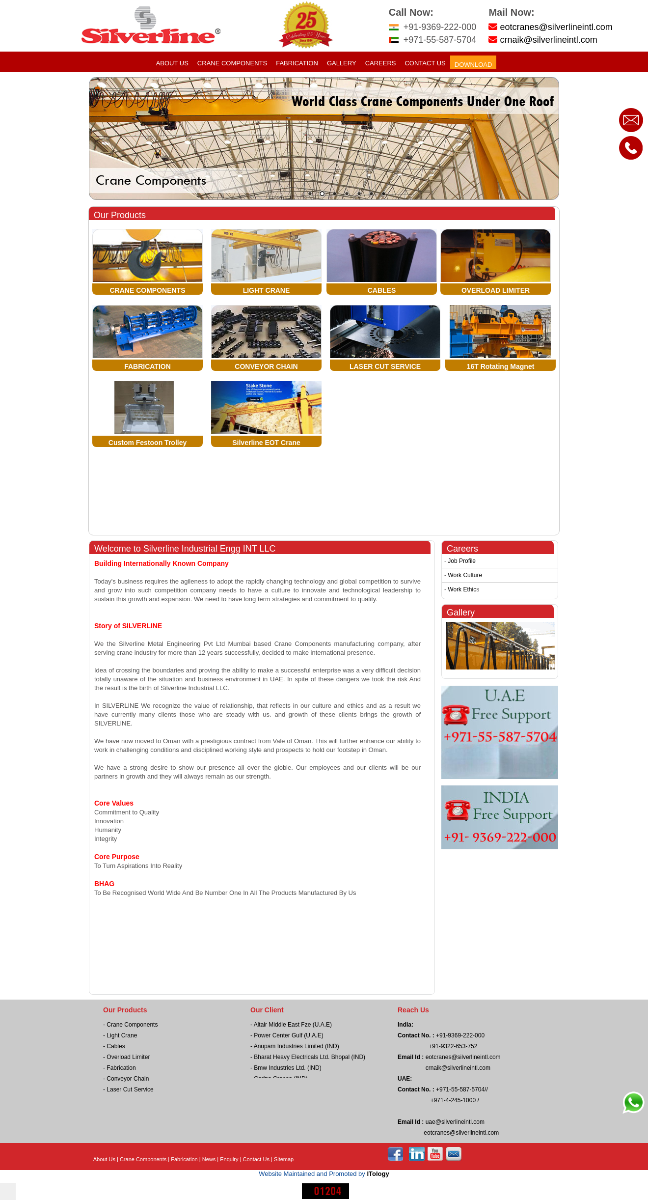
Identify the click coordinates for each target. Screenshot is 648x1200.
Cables (116, 1046)
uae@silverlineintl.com (454, 1121)
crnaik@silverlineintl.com (548, 40)
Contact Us (425, 63)
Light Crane (122, 1035)
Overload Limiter (128, 1057)
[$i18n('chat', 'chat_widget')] (8, 1191)
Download (473, 64)
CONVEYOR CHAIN (266, 366)
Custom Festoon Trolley (147, 443)
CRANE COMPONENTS (147, 290)
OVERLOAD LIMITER (495, 290)
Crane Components (232, 63)
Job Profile (462, 561)
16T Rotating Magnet (501, 366)
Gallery (341, 63)
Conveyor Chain (128, 1078)
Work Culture (465, 575)
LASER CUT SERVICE (385, 366)
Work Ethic (462, 589)
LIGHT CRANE (266, 290)
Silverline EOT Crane (266, 443)
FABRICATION (147, 366)
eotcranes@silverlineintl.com (556, 27)
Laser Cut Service (130, 1089)
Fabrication (297, 63)
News (209, 1159)
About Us (172, 63)
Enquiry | (231, 1159)
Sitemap (284, 1159)
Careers (380, 63)
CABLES (382, 290)
